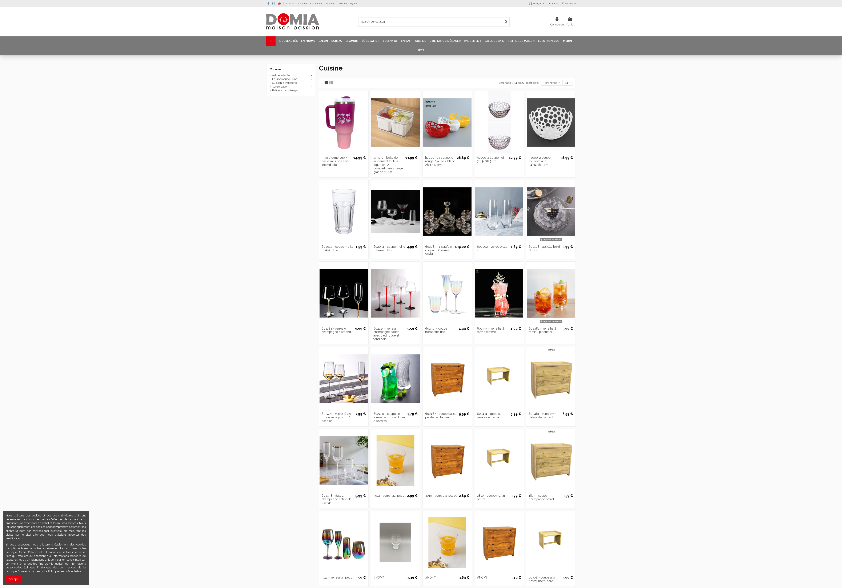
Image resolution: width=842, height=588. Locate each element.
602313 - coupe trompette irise (436, 330)
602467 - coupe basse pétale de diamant (440, 415)
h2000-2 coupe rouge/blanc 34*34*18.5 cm (539, 161)
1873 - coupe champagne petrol (541, 497)
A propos (290, 3)
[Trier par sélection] (551, 83)
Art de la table (281, 75)
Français (537, 3)
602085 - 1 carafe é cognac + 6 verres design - (438, 250)
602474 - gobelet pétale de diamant (489, 415)
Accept (13, 579)
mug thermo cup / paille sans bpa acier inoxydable (335, 161)
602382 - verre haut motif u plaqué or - (542, 330)
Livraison (331, 3)
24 (567, 82)
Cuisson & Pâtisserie (284, 82)
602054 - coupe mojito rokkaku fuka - (389, 248)
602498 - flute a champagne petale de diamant (337, 499)
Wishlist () (569, 3)
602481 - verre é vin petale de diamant (542, 415)
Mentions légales (348, 3)
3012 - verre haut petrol (389, 495)
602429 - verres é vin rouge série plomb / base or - (336, 417)
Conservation (280, 86)
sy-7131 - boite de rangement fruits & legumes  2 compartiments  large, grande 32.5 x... (388, 164)
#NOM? (378, 577)
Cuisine (275, 69)
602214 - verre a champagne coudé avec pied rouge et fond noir (386, 334)
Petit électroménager (285, 90)
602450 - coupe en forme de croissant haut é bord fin (389, 417)
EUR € (553, 3)
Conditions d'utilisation (310, 3)
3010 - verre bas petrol (441, 495)
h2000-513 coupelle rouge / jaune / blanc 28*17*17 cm (440, 161)
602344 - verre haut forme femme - (490, 330)
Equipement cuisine (284, 79)
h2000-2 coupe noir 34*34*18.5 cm (491, 159)
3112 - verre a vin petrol (337, 577)
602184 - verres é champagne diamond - (337, 330)
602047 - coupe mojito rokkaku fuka (337, 248)
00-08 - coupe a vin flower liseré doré (542, 579)
